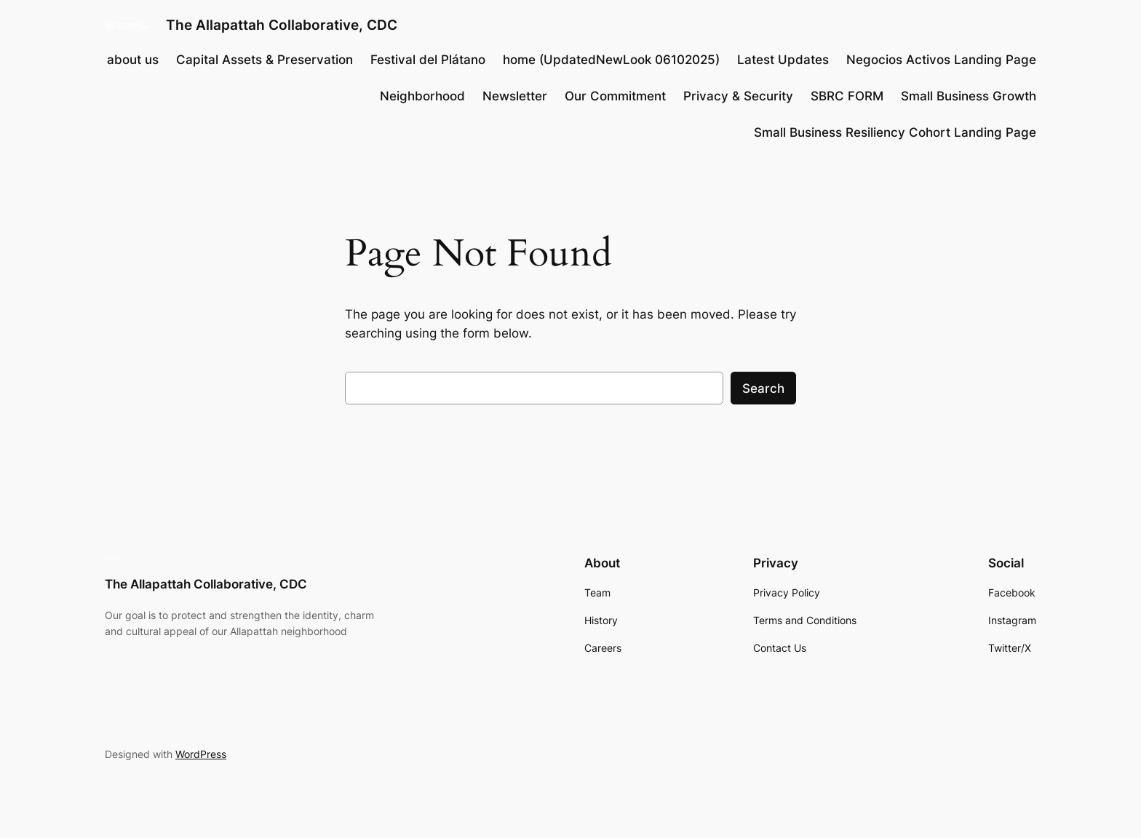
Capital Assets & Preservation (264, 59)
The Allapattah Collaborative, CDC (281, 24)
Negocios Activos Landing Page (941, 59)
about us (133, 59)
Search (763, 388)
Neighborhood (422, 96)
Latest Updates (783, 59)
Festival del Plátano (427, 59)
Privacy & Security (738, 96)
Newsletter (514, 96)
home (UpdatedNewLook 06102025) (611, 59)
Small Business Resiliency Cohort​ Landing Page (895, 132)
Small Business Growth (968, 96)
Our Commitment (615, 96)
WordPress (200, 754)
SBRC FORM (847, 96)
